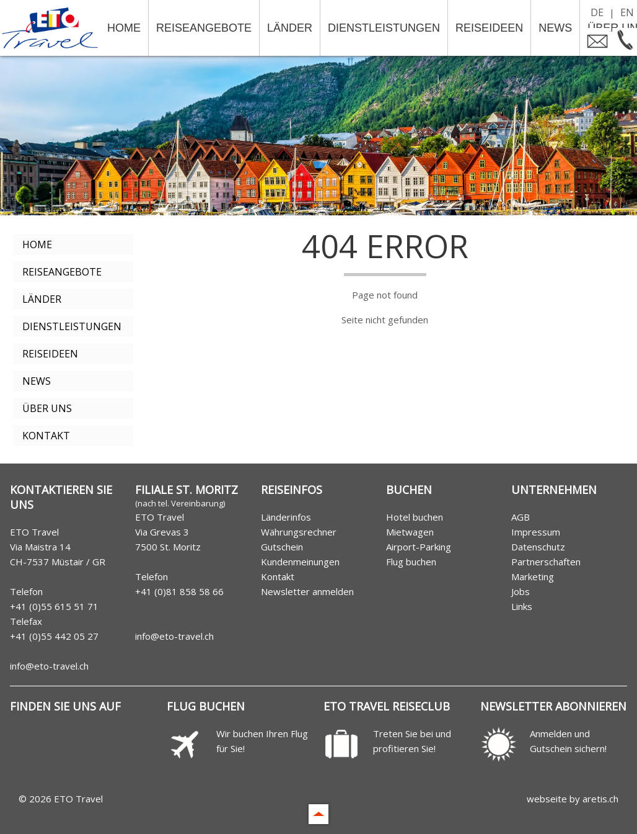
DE (597, 12)
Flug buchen (411, 561)
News (555, 28)
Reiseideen (489, 28)
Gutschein (282, 546)
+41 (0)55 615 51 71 (54, 606)
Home (124, 28)
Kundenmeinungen (300, 561)
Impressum (535, 532)
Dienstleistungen (384, 28)
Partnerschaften (546, 561)
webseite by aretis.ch (572, 798)
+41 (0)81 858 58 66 (179, 591)
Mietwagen (410, 532)
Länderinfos (286, 517)
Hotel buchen (414, 517)
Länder (289, 28)
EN (627, 12)
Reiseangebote (204, 28)
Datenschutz (538, 546)
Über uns (47, 408)
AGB (520, 517)
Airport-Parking (418, 546)
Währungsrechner (298, 532)
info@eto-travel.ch (49, 666)
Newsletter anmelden (307, 591)
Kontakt (46, 435)
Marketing (532, 576)
